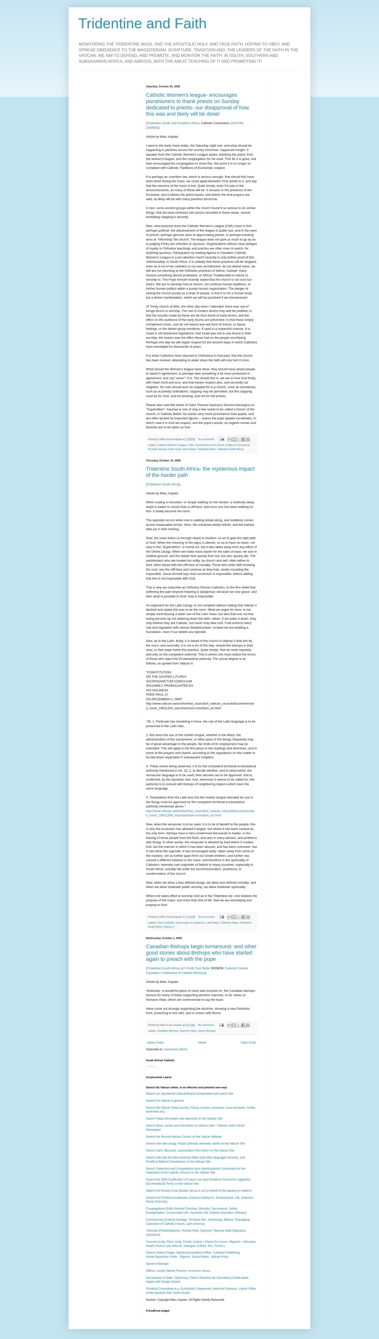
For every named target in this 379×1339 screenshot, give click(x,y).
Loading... (152, 1066)
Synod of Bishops (157, 1263)
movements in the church (210, 445)
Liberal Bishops (207, 1030)
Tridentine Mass (206, 449)
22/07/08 (236, 123)
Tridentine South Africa (230, 449)
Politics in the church (238, 445)
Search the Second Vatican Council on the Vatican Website (184, 1136)
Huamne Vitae (188, 1030)
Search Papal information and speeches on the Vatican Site (184, 1118)
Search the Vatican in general (165, 1100)
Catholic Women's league (172, 445)
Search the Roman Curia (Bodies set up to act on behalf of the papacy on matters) (199, 1190)
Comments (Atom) (175, 1049)
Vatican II (168, 926)
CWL (191, 445)
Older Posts (248, 1042)
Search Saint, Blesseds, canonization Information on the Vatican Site (190, 1150)
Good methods (165, 922)
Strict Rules (189, 449)
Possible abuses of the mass (164, 449)
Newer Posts (155, 1042)
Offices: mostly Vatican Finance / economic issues (178, 1270)
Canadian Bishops (167, 1030)
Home (202, 1042)
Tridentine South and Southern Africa (173, 123)
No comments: (207, 439)
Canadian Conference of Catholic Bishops (175, 973)
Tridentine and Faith (142, 23)
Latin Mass (212, 922)
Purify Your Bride (198, 968)
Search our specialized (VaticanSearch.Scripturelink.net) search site (189, 1093)
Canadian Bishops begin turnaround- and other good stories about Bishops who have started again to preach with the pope (201, 952)
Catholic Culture (236, 968)
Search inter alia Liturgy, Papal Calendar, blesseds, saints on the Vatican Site (195, 1143)
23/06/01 (152, 127)
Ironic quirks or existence (190, 922)
